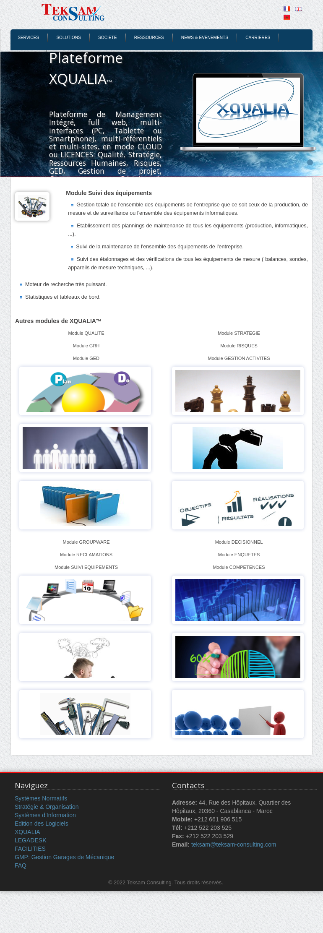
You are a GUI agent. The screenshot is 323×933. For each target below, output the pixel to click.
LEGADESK (30, 840)
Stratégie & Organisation (47, 806)
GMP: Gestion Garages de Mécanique (64, 857)
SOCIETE (107, 37)
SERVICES (28, 37)
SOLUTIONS (68, 37)
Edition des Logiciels (41, 823)
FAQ (20, 865)
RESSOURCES (149, 37)
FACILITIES (30, 848)
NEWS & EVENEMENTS (204, 37)
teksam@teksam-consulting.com (233, 844)
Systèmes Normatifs (41, 798)
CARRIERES (257, 37)
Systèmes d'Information (45, 815)
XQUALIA (27, 832)
